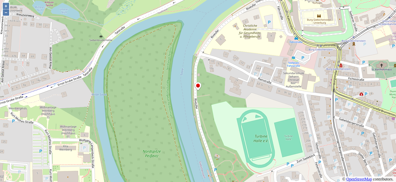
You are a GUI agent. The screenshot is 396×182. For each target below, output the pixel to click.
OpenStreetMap (359, 179)
